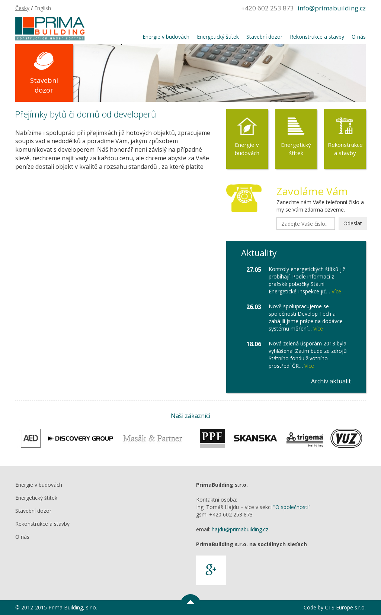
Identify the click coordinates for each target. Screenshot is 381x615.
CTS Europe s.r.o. (345, 607)
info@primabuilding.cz (332, 8)
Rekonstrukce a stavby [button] (317, 36)
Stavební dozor (44, 85)
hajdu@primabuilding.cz (240, 529)
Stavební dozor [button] (264, 36)
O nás (22, 536)
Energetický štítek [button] (218, 36)
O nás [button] (359, 36)
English (42, 8)
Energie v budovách (247, 148)
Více (336, 291)
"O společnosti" (292, 507)
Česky (22, 8)
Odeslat (352, 223)
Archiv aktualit (331, 381)
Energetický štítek (296, 148)
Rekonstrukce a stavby (345, 148)
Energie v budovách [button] (166, 36)
